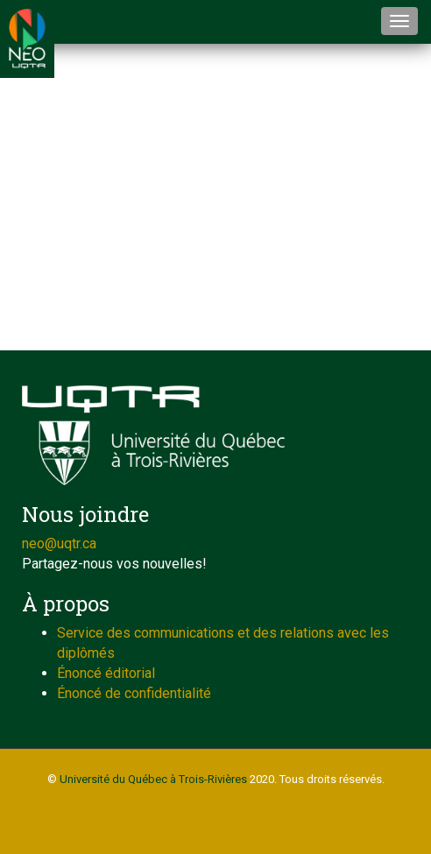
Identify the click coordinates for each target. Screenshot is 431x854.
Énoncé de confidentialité (134, 693)
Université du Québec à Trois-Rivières (153, 779)
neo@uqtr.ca (59, 543)
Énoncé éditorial (106, 673)
